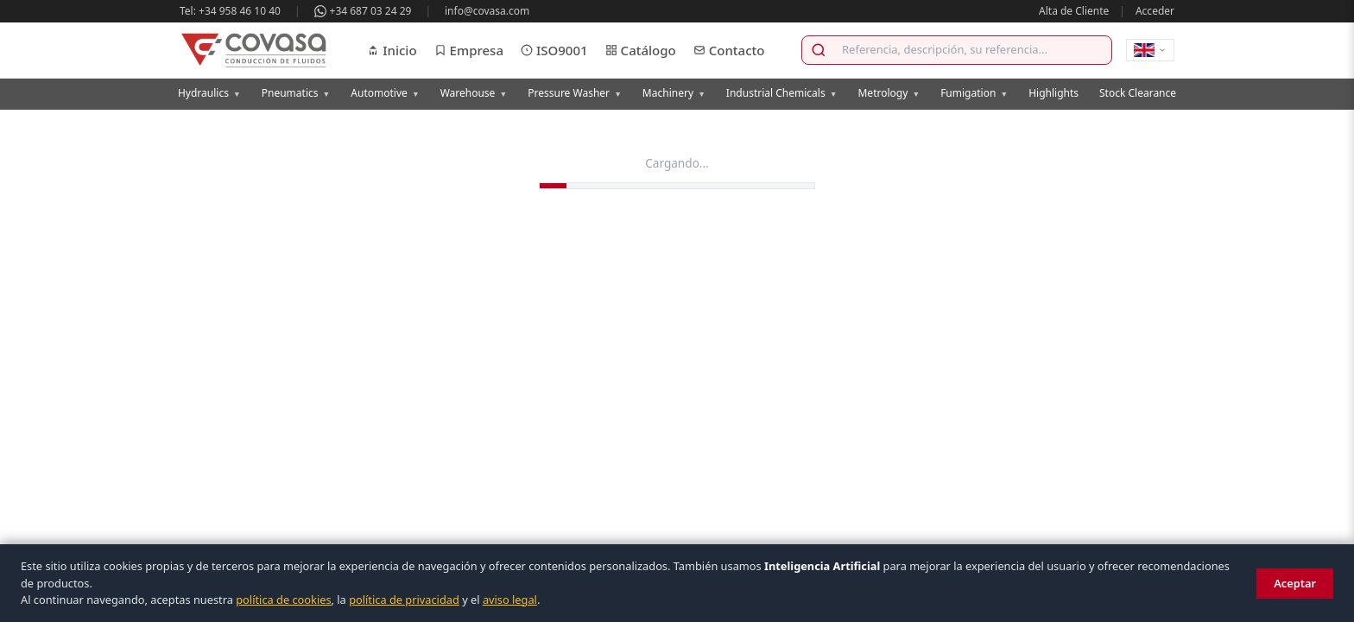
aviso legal (510, 599)
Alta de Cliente (1074, 10)
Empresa (468, 50)
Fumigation (974, 93)
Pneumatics (296, 93)
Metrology (888, 93)
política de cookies (283, 599)
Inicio (391, 50)
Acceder (1155, 10)
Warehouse (474, 93)
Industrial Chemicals (782, 93)
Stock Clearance (1137, 93)
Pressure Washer (575, 93)
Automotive (385, 93)
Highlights (1053, 93)
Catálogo (640, 50)
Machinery (673, 93)
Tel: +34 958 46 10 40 (230, 10)
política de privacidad (404, 599)
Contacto (729, 50)
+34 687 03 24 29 (363, 10)
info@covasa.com (487, 10)
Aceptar (1295, 583)
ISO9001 (554, 50)
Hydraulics (209, 93)
